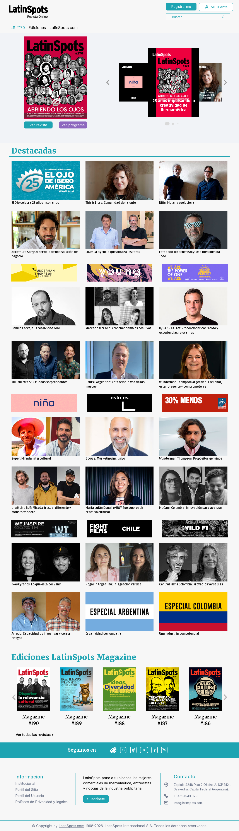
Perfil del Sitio (26, 789)
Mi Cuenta (216, 7)
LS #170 (17, 28)
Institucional (25, 783)
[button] (108, 82)
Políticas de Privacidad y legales (41, 802)
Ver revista (38, 125)
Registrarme (181, 6)
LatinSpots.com (63, 28)
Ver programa (73, 125)
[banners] (44, 273)
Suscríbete (96, 799)
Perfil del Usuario (29, 795)
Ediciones (37, 28)
